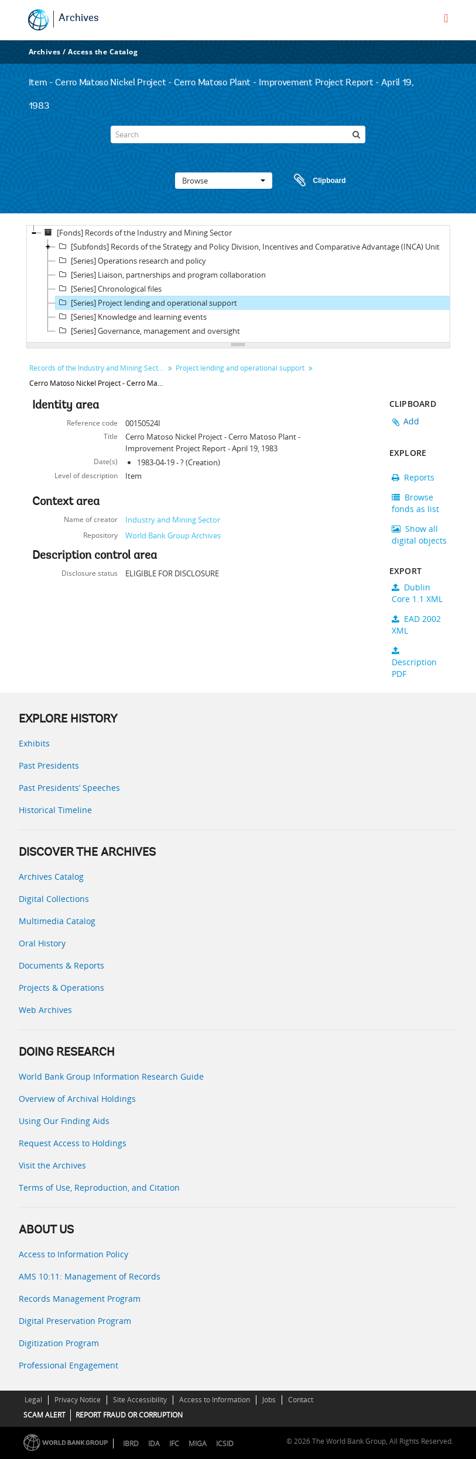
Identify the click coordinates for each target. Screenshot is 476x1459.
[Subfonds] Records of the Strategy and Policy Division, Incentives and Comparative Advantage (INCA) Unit (248, 247)
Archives (79, 18)
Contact (300, 1400)
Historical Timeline (55, 809)
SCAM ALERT (44, 1415)
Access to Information (214, 1400)
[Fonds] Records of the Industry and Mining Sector (137, 233)
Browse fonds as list (415, 503)
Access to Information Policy (73, 1254)
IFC (174, 1443)
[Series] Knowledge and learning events (131, 317)
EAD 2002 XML (416, 624)
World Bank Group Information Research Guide (111, 1076)
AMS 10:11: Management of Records (89, 1276)
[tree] (238, 284)
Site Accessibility (140, 1400)
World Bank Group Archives (173, 535)
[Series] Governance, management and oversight (148, 331)
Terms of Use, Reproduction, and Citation (99, 1187)
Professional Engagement (68, 1365)
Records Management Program (80, 1298)
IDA (154, 1443)
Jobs (269, 1400)
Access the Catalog (103, 52)
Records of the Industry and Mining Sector (97, 368)
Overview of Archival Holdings (77, 1098)
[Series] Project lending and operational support (146, 303)
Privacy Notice (77, 1400)
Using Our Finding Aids (64, 1120)
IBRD (131, 1443)
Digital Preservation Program (75, 1320)
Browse (223, 180)
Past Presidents (49, 765)
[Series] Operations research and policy (131, 261)
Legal (33, 1400)
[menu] (446, 18)
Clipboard (314, 181)
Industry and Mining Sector (172, 519)
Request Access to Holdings (72, 1143)
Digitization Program (59, 1343)
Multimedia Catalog (57, 920)
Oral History (42, 943)
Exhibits (34, 743)
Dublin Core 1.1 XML (417, 593)
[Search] (238, 134)
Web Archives (45, 1009)
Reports (413, 477)
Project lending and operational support (240, 368)
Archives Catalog (51, 876)
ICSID (225, 1443)
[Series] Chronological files (109, 289)
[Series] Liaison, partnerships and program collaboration (161, 275)
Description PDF (414, 662)
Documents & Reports (61, 965)
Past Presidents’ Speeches (69, 787)
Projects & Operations (61, 987)
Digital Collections (54, 898)
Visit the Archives (52, 1165)
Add (411, 421)
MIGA (198, 1443)
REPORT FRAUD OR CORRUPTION (129, 1415)
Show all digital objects (419, 534)
